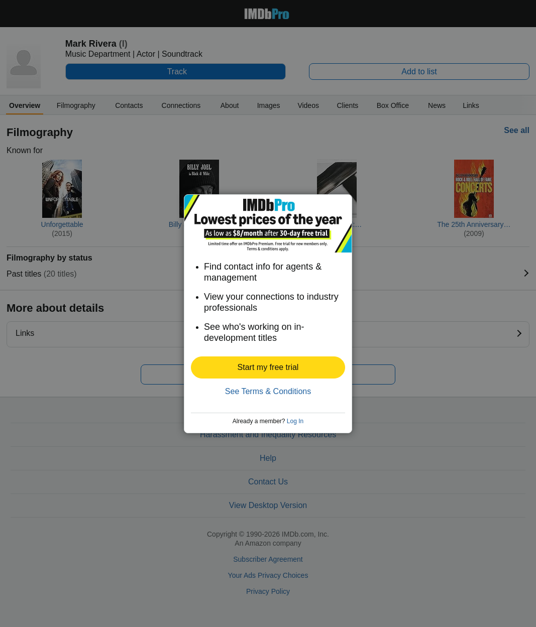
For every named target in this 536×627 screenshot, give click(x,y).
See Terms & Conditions (268, 391)
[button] (268, 367)
